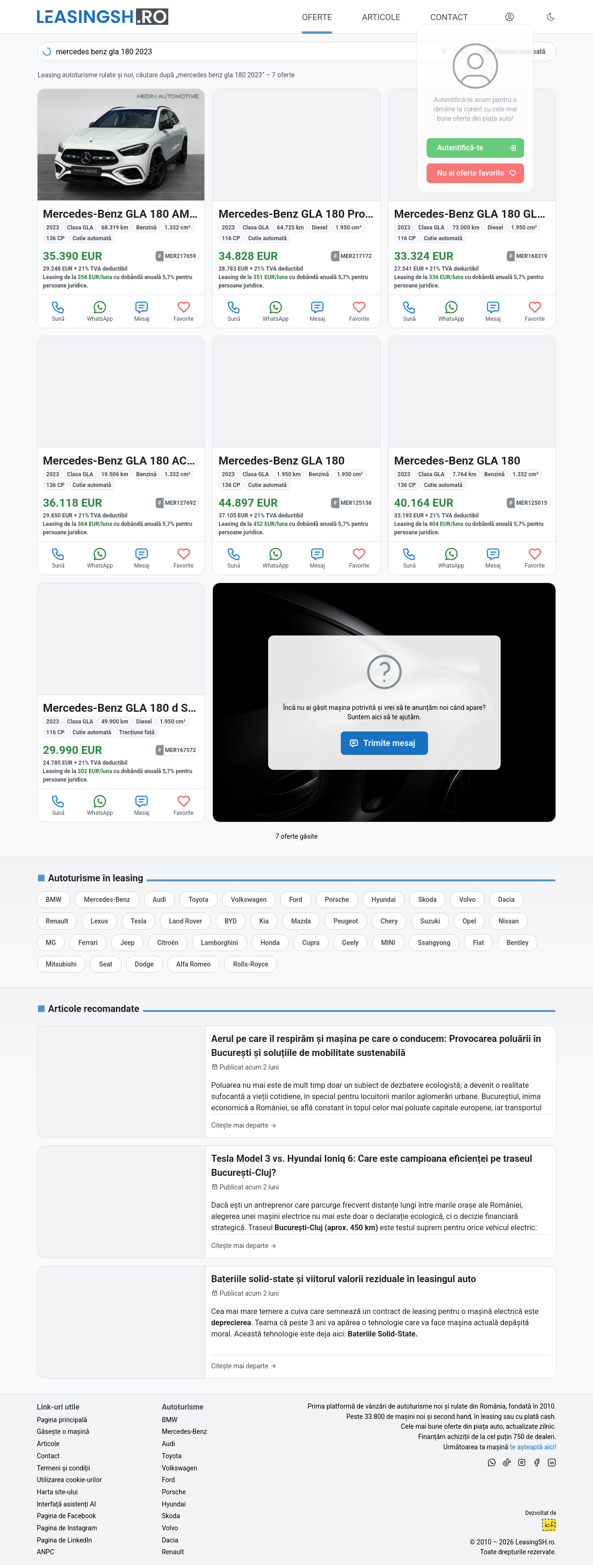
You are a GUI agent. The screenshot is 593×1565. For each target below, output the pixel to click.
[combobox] (254, 51)
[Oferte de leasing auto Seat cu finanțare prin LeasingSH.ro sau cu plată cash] (105, 964)
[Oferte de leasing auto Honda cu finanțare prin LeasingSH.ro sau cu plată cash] (270, 942)
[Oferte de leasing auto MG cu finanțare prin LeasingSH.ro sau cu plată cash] (51, 942)
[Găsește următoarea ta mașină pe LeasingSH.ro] (102, 16)
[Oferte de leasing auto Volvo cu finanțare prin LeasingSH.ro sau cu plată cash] (467, 899)
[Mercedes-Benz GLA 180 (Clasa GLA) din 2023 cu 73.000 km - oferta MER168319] (472, 192)
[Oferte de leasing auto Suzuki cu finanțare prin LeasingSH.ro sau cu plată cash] (430, 921)
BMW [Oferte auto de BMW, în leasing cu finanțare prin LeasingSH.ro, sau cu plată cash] (169, 1420)
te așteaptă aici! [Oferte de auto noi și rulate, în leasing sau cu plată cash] (533, 1447)
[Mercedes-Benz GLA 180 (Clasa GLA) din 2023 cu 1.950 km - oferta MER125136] (296, 439)
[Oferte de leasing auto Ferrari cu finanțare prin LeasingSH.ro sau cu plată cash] (87, 942)
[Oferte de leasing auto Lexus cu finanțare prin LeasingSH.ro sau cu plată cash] (99, 921)
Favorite (183, 311)
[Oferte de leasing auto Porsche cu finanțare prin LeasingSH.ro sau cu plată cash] (337, 899)
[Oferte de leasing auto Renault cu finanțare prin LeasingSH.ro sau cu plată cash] (57, 921)
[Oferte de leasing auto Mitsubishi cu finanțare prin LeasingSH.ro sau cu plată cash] (61, 964)
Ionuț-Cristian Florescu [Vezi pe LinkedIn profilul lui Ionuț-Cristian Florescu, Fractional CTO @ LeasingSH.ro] (548, 1525)
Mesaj (141, 311)
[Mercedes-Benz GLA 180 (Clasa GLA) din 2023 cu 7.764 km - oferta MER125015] (472, 439)
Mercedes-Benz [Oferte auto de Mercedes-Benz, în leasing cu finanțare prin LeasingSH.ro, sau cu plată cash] (184, 1431)
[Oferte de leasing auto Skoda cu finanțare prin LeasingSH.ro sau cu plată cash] (427, 899)
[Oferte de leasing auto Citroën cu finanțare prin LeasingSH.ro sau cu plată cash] (168, 942)
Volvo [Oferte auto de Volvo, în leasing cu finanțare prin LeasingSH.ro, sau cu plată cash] (170, 1528)
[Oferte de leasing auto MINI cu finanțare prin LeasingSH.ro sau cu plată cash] (388, 942)
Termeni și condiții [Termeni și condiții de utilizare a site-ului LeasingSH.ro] (63, 1468)
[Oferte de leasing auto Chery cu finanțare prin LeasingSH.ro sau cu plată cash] (389, 921)
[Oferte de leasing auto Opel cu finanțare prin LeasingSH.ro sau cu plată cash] (469, 921)
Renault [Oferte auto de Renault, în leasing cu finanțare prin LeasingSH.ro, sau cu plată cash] (173, 1552)
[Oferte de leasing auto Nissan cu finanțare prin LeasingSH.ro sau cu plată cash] (508, 921)
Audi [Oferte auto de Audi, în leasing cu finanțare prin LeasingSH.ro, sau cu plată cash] (168, 1443)
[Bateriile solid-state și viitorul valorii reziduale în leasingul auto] (296, 1322)
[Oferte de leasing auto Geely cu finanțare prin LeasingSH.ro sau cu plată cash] (350, 942)
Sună (58, 311)
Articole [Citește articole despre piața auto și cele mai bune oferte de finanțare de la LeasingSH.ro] (48, 1443)
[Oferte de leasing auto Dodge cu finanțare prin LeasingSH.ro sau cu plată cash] (144, 964)
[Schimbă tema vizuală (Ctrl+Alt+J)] (550, 16)
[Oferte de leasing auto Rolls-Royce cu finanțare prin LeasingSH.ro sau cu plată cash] (250, 964)
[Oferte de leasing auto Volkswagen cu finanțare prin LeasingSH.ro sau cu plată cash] (249, 899)
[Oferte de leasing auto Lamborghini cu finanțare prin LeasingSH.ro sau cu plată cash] (219, 942)
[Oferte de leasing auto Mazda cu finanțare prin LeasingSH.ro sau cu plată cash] (301, 921)
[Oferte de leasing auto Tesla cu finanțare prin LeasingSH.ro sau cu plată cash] (139, 921)
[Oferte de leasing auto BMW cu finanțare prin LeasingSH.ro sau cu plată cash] (53, 899)
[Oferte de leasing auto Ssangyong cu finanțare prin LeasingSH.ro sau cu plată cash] (434, 942)
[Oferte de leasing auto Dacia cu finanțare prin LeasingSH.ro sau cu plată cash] (506, 899)
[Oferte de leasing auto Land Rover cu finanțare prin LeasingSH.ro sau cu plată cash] (185, 921)
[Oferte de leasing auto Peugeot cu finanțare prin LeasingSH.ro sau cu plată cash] (345, 921)
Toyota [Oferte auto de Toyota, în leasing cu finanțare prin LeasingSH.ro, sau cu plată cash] (171, 1456)
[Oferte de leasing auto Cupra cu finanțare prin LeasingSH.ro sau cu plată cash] (311, 942)
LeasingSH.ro (534, 1542)
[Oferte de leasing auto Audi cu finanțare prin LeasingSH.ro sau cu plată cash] (159, 899)
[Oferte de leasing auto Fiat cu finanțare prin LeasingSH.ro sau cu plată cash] (478, 942)
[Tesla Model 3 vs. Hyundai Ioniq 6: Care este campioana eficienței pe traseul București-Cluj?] (296, 1201)
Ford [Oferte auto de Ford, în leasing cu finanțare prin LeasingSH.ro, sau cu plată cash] (168, 1480)
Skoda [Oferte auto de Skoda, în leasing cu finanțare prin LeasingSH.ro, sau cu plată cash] (171, 1516)
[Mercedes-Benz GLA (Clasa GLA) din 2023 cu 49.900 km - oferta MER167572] (121, 686)
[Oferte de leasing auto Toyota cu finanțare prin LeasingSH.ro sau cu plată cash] (198, 899)
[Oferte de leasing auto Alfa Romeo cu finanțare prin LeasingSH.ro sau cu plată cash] (193, 964)
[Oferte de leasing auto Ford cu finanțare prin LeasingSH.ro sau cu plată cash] (295, 899)
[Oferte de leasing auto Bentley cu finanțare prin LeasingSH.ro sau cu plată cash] (517, 942)
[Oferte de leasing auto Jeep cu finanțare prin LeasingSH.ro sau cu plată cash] (127, 942)
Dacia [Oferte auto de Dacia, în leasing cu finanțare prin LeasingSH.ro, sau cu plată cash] (170, 1540)
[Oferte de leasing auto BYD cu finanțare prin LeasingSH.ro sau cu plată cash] (231, 921)
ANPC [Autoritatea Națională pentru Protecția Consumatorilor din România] (45, 1552)
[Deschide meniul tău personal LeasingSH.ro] (509, 16)
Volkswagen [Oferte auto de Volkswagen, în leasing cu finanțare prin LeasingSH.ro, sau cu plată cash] (179, 1468)
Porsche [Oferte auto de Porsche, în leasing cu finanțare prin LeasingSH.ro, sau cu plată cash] (174, 1492)
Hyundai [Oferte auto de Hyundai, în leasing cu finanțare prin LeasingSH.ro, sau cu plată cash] (174, 1504)
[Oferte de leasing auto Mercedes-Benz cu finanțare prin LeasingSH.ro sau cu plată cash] (107, 899)
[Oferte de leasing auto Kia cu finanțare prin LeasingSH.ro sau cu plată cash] (264, 921)
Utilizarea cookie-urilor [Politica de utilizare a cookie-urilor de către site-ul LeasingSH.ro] (69, 1480)
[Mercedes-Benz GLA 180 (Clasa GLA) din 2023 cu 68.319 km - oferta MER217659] (121, 192)
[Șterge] (444, 51)
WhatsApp (100, 311)
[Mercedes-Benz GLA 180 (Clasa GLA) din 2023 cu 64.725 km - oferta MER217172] (296, 192)
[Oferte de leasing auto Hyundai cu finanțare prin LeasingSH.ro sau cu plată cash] (384, 899)
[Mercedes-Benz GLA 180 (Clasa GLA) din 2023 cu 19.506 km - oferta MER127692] (121, 439)
